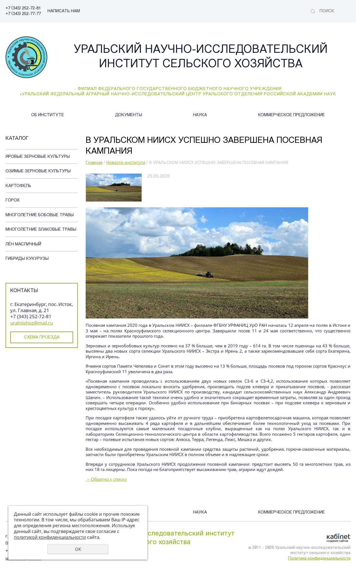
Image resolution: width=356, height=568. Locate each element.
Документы (128, 115)
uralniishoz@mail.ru (31, 323)
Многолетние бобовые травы (40, 215)
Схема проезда (42, 337)
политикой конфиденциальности (50, 537)
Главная (94, 162)
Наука (200, 115)
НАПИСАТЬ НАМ (64, 11)
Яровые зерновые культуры (38, 157)
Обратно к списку (106, 479)
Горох (12, 200)
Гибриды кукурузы (27, 259)
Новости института (125, 162)
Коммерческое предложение (291, 115)
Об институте (47, 115)
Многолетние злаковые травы (41, 230)
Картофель (18, 186)
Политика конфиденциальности (319, 559)
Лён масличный (23, 244)
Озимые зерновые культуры (38, 171)
